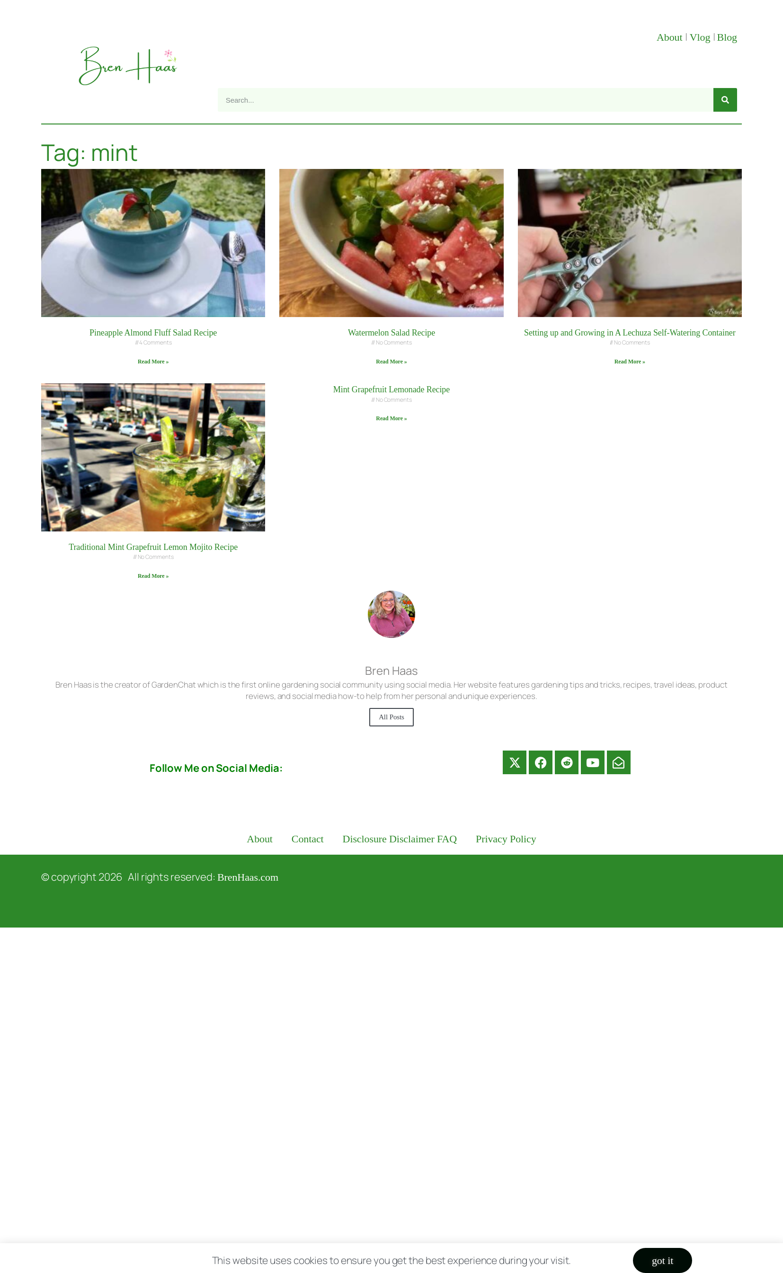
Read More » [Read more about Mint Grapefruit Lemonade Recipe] (391, 418)
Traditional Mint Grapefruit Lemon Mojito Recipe (153, 547)
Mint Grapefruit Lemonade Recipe (391, 389)
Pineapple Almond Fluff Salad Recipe (153, 332)
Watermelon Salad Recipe (391, 332)
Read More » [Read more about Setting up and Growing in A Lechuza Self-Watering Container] (629, 361)
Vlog (701, 37)
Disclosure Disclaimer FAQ (400, 839)
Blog (727, 37)
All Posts (391, 717)
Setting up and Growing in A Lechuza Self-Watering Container (630, 332)
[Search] (725, 100)
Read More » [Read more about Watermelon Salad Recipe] (391, 361)
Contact (308, 839)
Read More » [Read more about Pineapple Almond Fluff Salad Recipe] (153, 361)
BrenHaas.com (247, 877)
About (671, 37)
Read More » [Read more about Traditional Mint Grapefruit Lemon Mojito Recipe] (153, 576)
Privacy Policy (506, 839)
